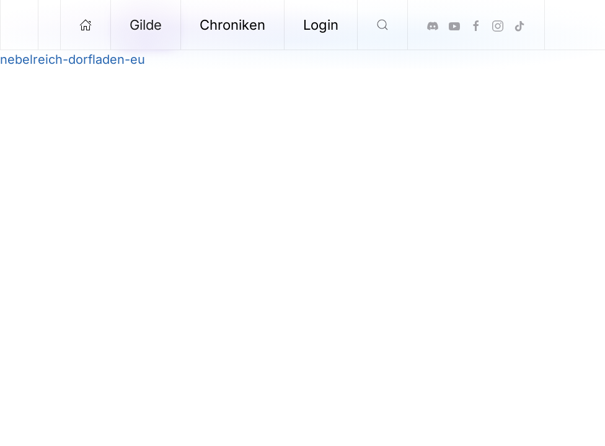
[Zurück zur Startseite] (19, 25)
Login (320, 25)
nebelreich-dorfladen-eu (72, 59)
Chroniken (232, 25)
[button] (383, 25)
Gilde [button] (146, 25)
